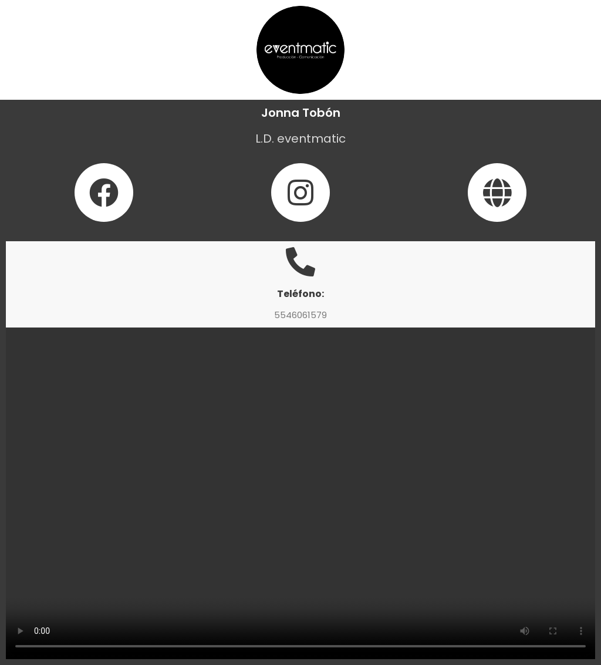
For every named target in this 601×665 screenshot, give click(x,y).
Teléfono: (300, 294)
